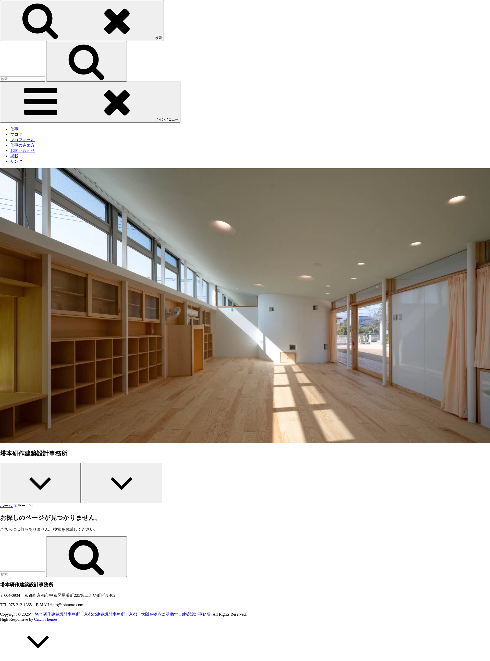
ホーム (6, 505)
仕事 (14, 129)
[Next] (122, 483)
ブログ (16, 134)
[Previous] (40, 483)
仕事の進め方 (22, 145)
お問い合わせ (22, 150)
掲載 (14, 156)
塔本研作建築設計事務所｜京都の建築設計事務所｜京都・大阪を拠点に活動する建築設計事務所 (123, 614)
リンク (16, 161)
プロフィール (22, 140)
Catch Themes (46, 619)
